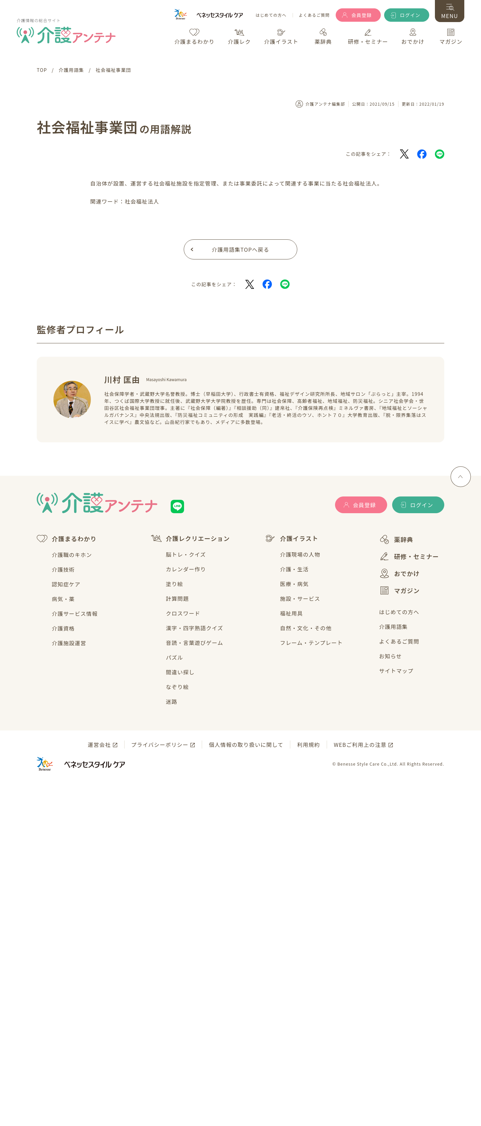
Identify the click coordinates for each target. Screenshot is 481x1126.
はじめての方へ (271, 15)
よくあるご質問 (314, 15)
